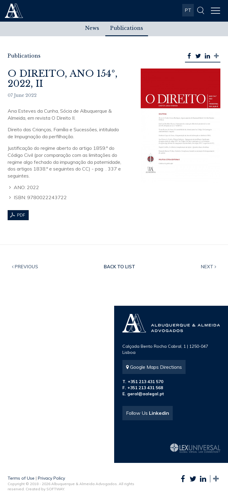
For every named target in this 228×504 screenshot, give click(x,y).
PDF (21, 215)
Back (119, 267)
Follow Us (147, 413)
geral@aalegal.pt (145, 394)
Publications (126, 28)
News (92, 28)
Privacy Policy (51, 478)
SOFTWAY (55, 489)
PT (188, 10)
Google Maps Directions (154, 367)
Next (208, 267)
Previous (25, 267)
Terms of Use (21, 478)
